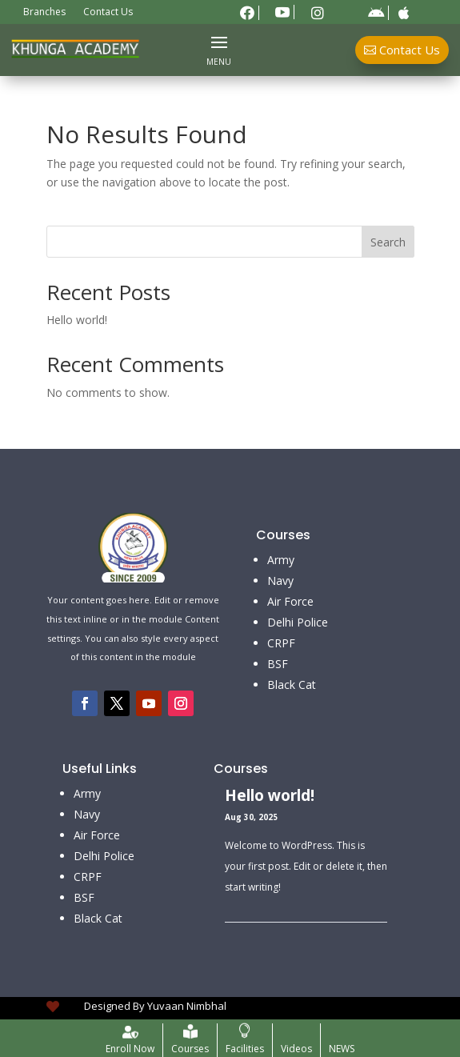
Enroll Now (130, 1048)
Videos (296, 1048)
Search (388, 242)
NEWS (341, 1048)
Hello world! (76, 319)
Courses (190, 1048)
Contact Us (108, 12)
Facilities (245, 1048)
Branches (44, 12)
